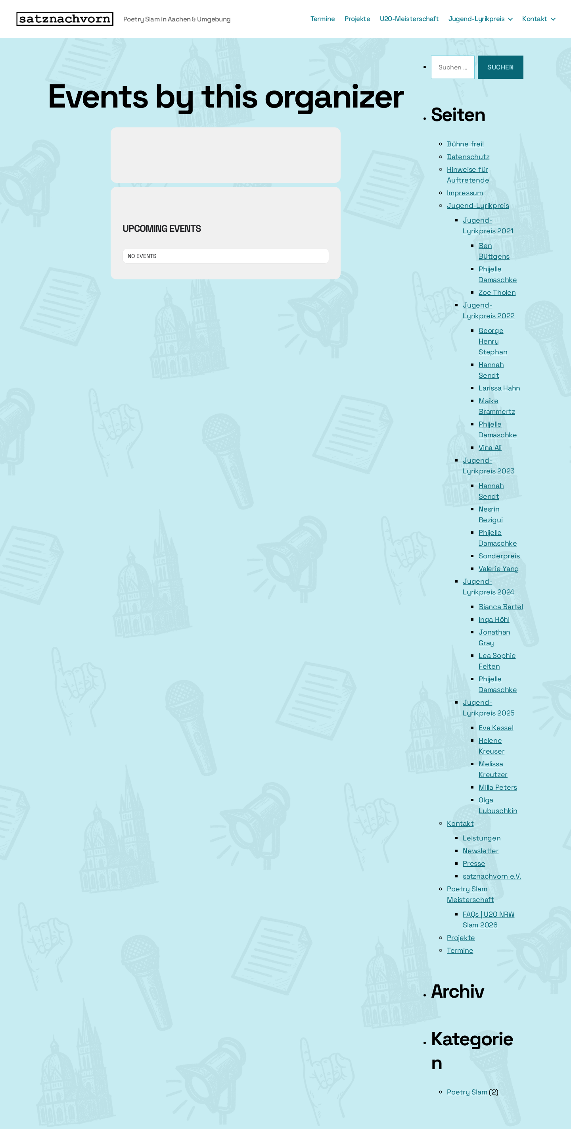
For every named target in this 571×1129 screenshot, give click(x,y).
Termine (322, 19)
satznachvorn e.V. (492, 876)
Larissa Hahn (499, 387)
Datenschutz (468, 156)
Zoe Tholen (497, 292)
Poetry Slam (467, 1091)
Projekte (357, 19)
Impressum (465, 192)
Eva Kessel (496, 727)
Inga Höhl (494, 619)
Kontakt (534, 19)
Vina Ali (490, 447)
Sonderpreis (499, 555)
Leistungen (481, 837)
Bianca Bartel (501, 606)
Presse (474, 863)
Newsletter (480, 850)
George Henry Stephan (493, 341)
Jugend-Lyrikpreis (476, 19)
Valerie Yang (499, 568)
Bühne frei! (465, 143)
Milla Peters (498, 787)
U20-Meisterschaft (409, 19)
